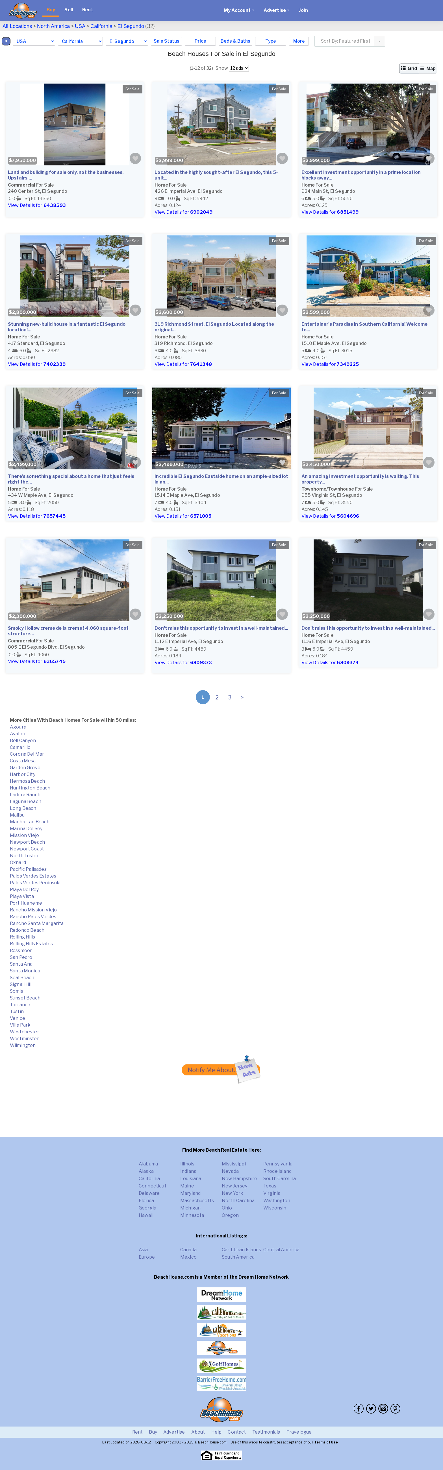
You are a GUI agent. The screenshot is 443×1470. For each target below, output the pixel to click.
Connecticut (152, 1186)
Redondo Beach (27, 930)
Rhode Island (277, 1171)
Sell (68, 9)
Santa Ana (21, 964)
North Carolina (238, 1200)
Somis (16, 991)
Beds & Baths (235, 41)
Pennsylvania (277, 1164)
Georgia (147, 1208)
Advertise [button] (275, 10)
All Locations (17, 26)
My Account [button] (237, 10)
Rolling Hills (22, 937)
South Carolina (279, 1178)
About (198, 1432)
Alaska (146, 1171)
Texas (269, 1186)
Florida (146, 1200)
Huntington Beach (30, 788)
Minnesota (192, 1215)
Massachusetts (197, 1200)
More (299, 41)
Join (303, 10)
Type (270, 41)
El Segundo (130, 26)
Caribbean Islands (241, 1249)
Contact (237, 1432)
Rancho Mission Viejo (33, 910)
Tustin (17, 1011)
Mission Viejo (24, 835)
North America (53, 26)
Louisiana (190, 1178)
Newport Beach (27, 842)
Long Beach (23, 808)
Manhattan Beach (29, 821)
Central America (281, 1249)
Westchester (24, 1031)
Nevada (230, 1171)
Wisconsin (274, 1208)
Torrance (20, 1004)
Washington (276, 1200)
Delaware (149, 1193)
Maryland (190, 1193)
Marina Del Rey (26, 828)
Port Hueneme (26, 903)
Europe (147, 1257)
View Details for (37, 205)
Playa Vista (22, 896)
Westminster (24, 1038)
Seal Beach (22, 977)
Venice (17, 1018)
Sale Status (166, 41)
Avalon (17, 733)
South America (238, 1257)
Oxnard (18, 862)
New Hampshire (239, 1178)
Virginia (271, 1193)
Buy (51, 9)
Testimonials (266, 1432)
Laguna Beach (25, 801)
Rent (87, 9)
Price (200, 41)
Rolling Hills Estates (31, 943)
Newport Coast (27, 849)
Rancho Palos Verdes (33, 916)
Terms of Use (326, 1442)
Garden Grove (25, 767)
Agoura (18, 727)
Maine (187, 1186)
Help (216, 1432)
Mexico (188, 1257)
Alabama (148, 1164)
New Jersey (234, 1186)
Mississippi (234, 1164)
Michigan (190, 1208)
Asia (143, 1249)
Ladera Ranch (25, 794)
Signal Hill (20, 984)
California (101, 26)
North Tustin (24, 855)
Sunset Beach (25, 998)
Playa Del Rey (24, 889)
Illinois (187, 1164)
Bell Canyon (23, 740)
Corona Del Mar (27, 754)
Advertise (174, 1432)
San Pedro (21, 957)
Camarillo (20, 747)
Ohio (227, 1208)
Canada (188, 1249)
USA (80, 26)
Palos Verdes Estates (33, 876)
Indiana (188, 1171)
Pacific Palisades (28, 869)
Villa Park (20, 1025)
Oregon (230, 1215)
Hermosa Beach (27, 781)
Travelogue (299, 1432)
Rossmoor (21, 950)
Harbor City (22, 774)
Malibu (17, 815)
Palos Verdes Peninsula (35, 882)
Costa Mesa (23, 761)
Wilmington (23, 1045)
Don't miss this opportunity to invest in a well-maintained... (221, 628)
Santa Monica (25, 971)
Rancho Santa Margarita (37, 923)
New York (232, 1193)
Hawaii (146, 1215)
